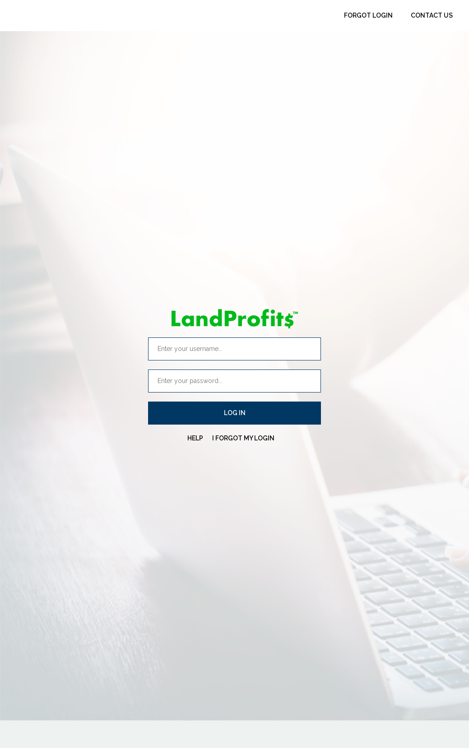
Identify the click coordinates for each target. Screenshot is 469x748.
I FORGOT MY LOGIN (243, 438)
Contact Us (432, 15)
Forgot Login (368, 15)
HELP (195, 438)
